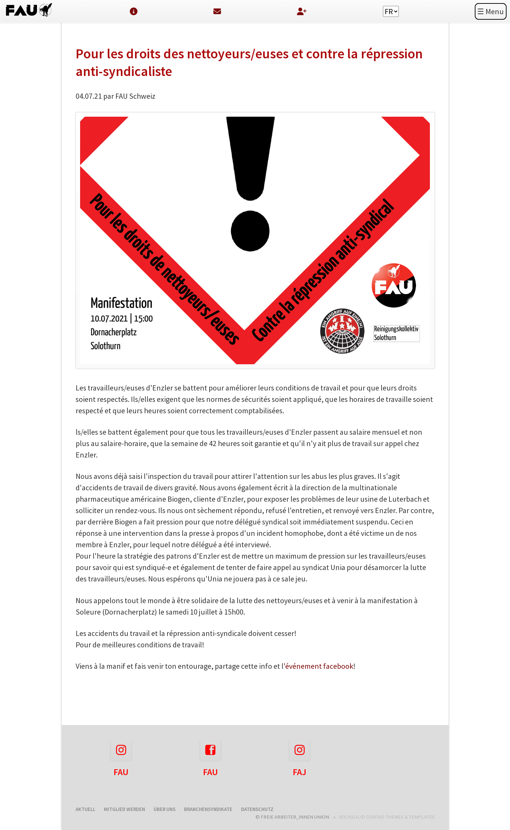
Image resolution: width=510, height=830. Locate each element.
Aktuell (85, 809)
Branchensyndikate (208, 809)
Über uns (164, 809)
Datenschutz (257, 809)
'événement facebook (318, 666)
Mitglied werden (124, 809)
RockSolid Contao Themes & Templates (387, 817)
